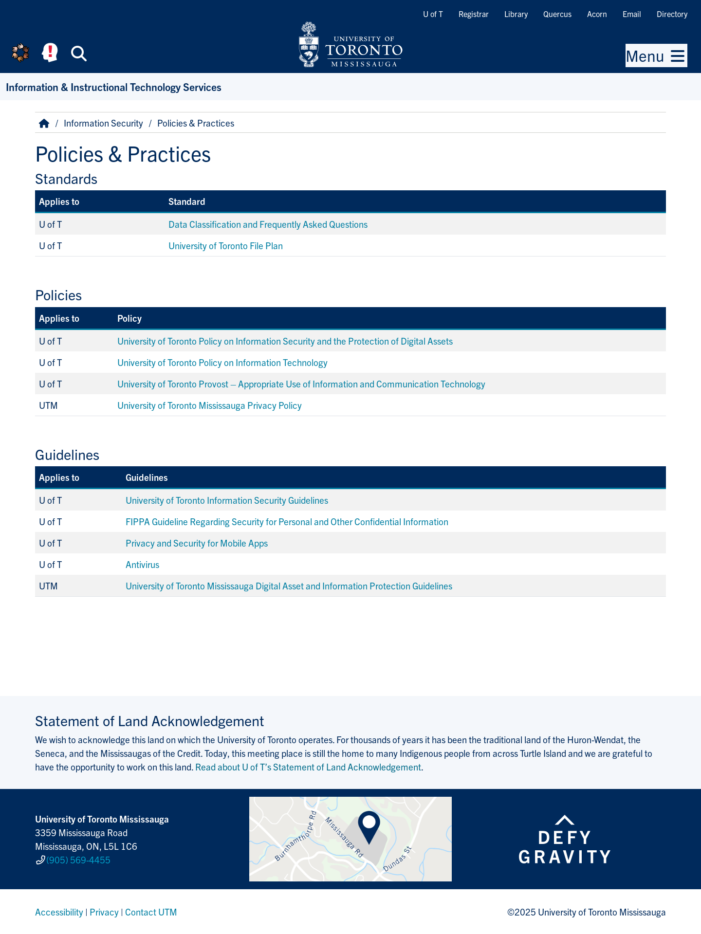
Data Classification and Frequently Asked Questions (268, 224)
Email (632, 13)
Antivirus (142, 564)
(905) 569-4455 (78, 859)
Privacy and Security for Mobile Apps (198, 543)
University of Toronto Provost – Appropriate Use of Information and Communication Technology (301, 383)
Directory (672, 13)
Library (516, 13)
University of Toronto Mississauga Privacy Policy (209, 405)
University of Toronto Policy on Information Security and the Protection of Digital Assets (285, 341)
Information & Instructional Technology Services (113, 86)
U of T (433, 13)
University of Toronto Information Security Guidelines (227, 500)
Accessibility (59, 911)
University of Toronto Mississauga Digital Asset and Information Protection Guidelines (289, 585)
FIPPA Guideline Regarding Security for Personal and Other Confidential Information (287, 521)
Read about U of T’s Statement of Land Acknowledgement (308, 766)
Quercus (557, 13)
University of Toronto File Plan (225, 245)
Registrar (474, 13)
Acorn (597, 13)
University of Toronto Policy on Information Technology (222, 362)
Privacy (104, 911)
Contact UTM (151, 911)
